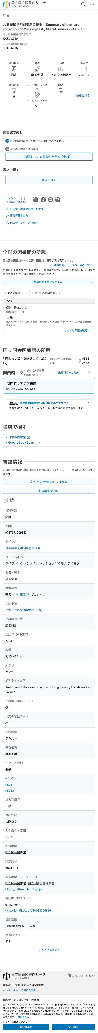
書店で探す (49, 180)
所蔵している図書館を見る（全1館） (49, 156)
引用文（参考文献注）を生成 (24, 209)
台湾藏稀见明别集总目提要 (22, 548)
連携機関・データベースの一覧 (74, 265)
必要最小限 (26, 1027)
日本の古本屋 (19, 437)
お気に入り (11, 199)
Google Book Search (24, 442)
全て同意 (73, 1027)
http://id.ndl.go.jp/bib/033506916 (28, 910)
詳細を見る (82, 95)
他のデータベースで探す (22, 223)
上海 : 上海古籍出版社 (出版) (23, 610)
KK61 (8, 784)
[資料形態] (46, 293)
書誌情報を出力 (17, 215)
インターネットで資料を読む (19, 990)
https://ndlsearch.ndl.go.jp (23, 889)
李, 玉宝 (21, 594)
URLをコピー (22, 199)
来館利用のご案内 (75, 372)
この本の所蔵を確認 (78, 330)
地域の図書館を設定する (64, 282)
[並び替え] (18, 293)
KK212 (9, 790)
